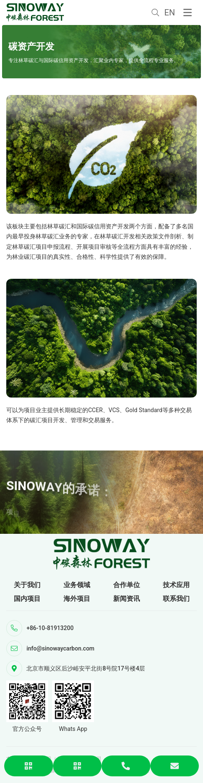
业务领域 (76, 585)
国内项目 (27, 599)
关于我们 (27, 585)
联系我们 (176, 599)
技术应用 (176, 585)
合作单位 (126, 585)
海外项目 (76, 599)
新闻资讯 (126, 599)
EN (169, 13)
